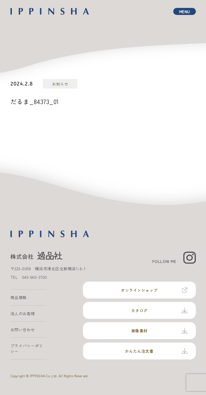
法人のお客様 (22, 313)
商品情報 (18, 297)
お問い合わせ (22, 329)
